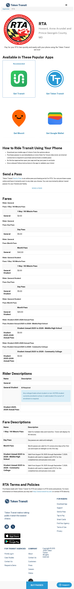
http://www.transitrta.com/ (42, 491)
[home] (16, 5)
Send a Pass (17, 178)
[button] (66, 5)
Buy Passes (37, 585)
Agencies (6, 9)
